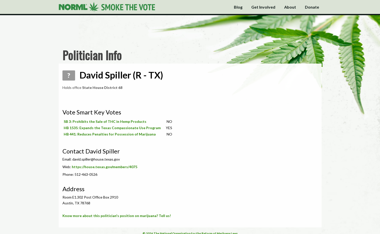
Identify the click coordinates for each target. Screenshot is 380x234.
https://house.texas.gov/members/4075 (104, 167)
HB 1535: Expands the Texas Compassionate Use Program (112, 128)
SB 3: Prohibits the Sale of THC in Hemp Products (105, 121)
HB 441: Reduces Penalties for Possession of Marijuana (110, 134)
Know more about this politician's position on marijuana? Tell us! (116, 215)
